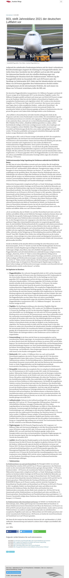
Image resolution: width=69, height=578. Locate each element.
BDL (7, 551)
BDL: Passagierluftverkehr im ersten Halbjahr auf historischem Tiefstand (30, 547)
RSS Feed (8, 567)
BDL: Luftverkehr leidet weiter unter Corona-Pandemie (26, 545)
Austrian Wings (13, 1)
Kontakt (20, 569)
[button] (12, 531)
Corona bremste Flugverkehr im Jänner (22, 543)
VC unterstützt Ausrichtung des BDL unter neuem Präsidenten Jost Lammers (31, 540)
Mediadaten (37, 567)
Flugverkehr (11, 551)
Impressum (49, 567)
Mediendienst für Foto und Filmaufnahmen (23, 567)
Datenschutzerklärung (11, 569)
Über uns (43, 567)
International (9, 15)
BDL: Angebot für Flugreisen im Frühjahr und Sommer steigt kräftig (29, 542)
